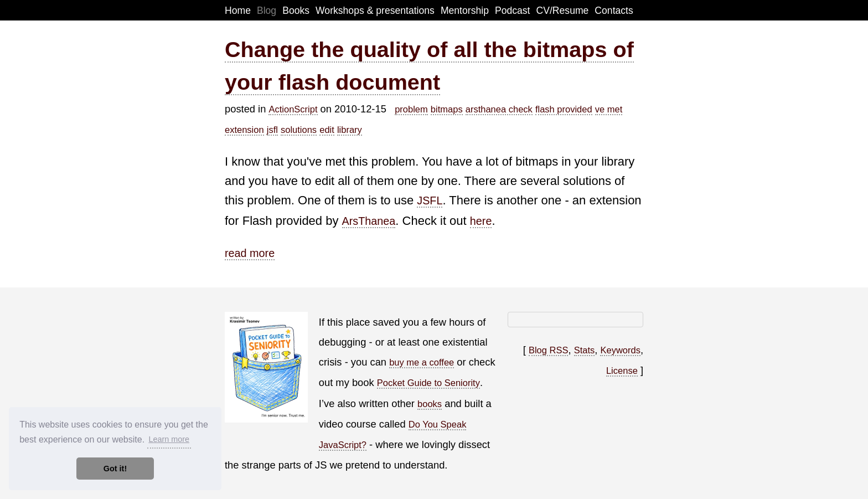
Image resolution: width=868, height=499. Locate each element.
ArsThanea (369, 221)
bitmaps (447, 109)
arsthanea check (499, 109)
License (622, 370)
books (429, 404)
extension (244, 130)
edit (326, 130)
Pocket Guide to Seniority (428, 383)
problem (411, 109)
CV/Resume (562, 10)
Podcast (512, 10)
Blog (266, 10)
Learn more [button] (168, 439)
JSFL (429, 200)
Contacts (614, 10)
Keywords (620, 350)
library (349, 130)
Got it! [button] (115, 468)
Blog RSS (549, 350)
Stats (584, 350)
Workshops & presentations (375, 10)
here (481, 221)
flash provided (563, 109)
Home (238, 10)
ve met (609, 109)
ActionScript (292, 109)
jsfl (272, 130)
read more (250, 253)
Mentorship (465, 10)
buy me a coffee (421, 362)
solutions (299, 130)
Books (295, 10)
